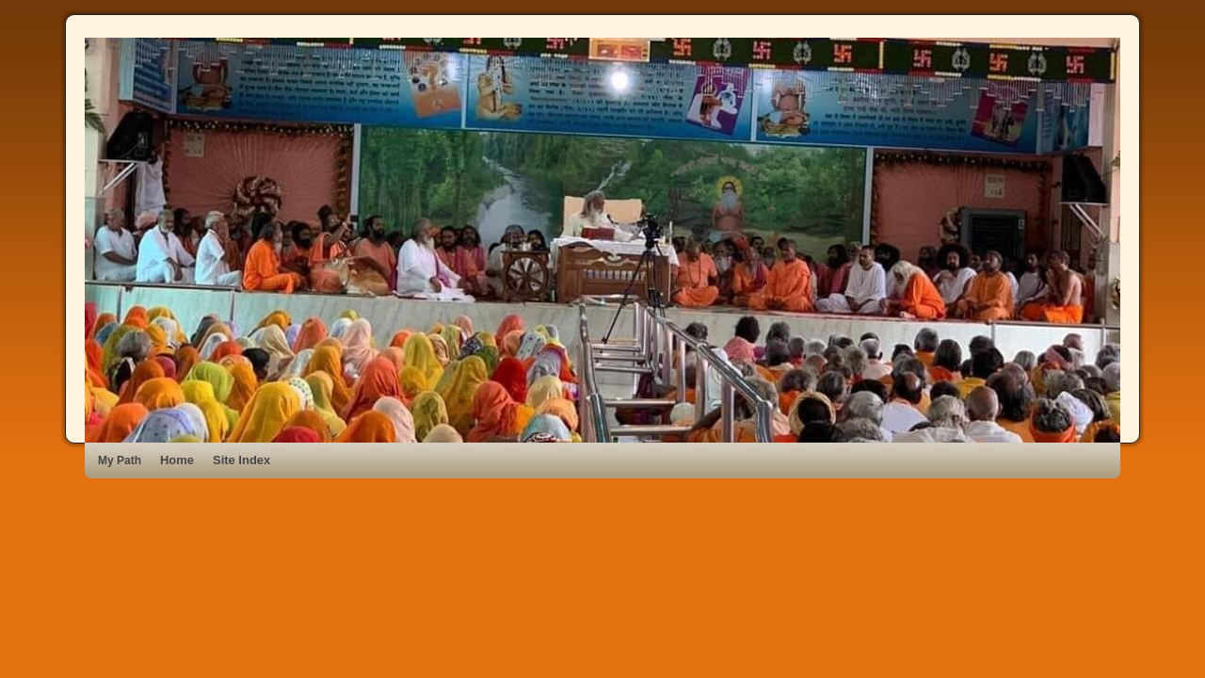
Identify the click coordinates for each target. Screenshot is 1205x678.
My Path (119, 460)
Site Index (241, 460)
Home (177, 460)
